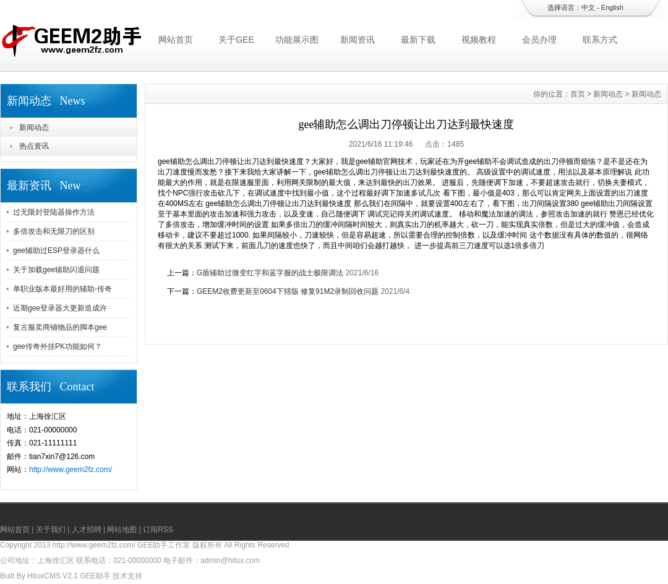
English (612, 7)
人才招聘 (86, 529)
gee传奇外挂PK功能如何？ (57, 346)
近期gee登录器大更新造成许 (60, 308)
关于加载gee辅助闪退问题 (56, 269)
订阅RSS (158, 529)
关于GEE (236, 40)
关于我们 (51, 529)
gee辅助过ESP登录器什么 (56, 250)
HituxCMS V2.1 (52, 576)
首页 (577, 94)
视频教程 (478, 40)
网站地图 (122, 529)
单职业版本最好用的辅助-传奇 (62, 289)
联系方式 (600, 40)
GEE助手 (95, 576)
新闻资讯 (357, 40)
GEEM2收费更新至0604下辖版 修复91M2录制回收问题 (288, 291)
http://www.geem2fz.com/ (70, 469)
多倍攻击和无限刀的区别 (54, 231)
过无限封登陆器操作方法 (54, 212)
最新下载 (418, 40)
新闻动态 (34, 127)
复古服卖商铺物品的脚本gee (60, 327)
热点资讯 (34, 146)
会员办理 (539, 40)
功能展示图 (297, 40)
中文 (588, 7)
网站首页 (175, 40)
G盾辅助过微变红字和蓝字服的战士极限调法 (270, 272)
